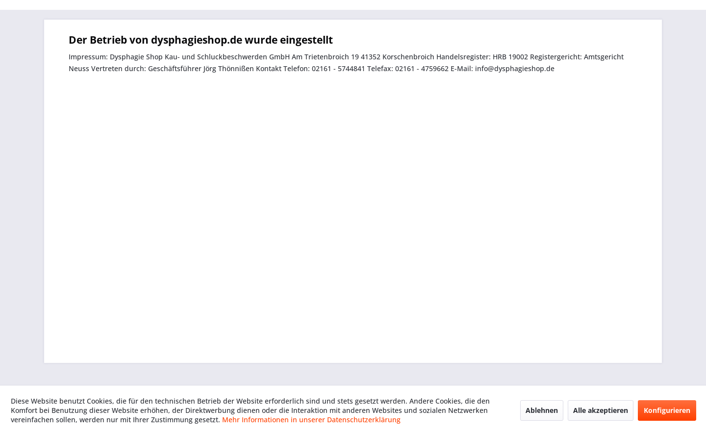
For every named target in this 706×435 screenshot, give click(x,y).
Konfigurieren (667, 410)
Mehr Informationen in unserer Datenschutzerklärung (311, 419)
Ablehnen (542, 410)
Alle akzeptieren (600, 410)
